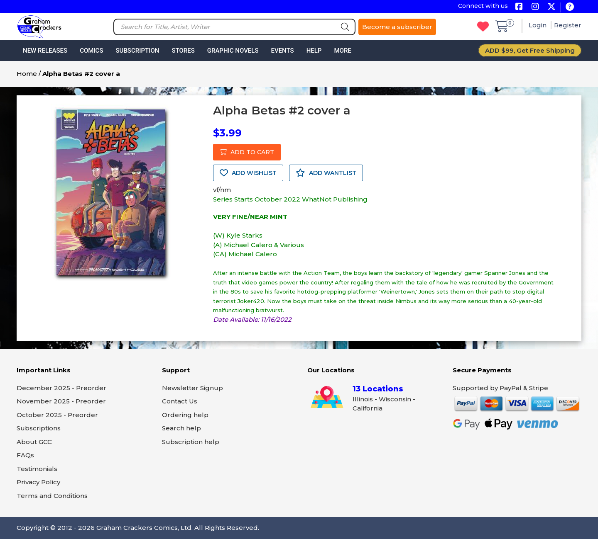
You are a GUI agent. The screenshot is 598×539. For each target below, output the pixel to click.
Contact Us (179, 401)
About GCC (34, 442)
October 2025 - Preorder (57, 415)
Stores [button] (183, 50)
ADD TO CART (247, 152)
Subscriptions (39, 428)
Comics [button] (91, 50)
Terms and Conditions (52, 496)
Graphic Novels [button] (233, 50)
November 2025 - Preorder (61, 401)
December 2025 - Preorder (61, 388)
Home (27, 74)
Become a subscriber (397, 27)
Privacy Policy (38, 482)
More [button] (342, 50)
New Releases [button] (45, 50)
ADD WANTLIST (326, 173)
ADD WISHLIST (248, 173)
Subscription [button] (137, 50)
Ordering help (185, 415)
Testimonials (37, 469)
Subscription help (190, 442)
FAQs (25, 455)
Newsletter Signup (192, 388)
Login (538, 25)
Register (567, 25)
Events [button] (282, 50)
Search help (181, 428)
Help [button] (314, 50)
